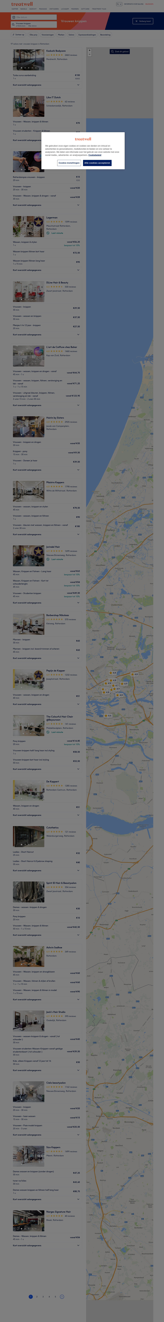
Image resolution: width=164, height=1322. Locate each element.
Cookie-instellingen (69, 163)
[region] (83, 150)
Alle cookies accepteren (97, 163)
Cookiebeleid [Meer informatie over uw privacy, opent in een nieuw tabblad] (95, 155)
